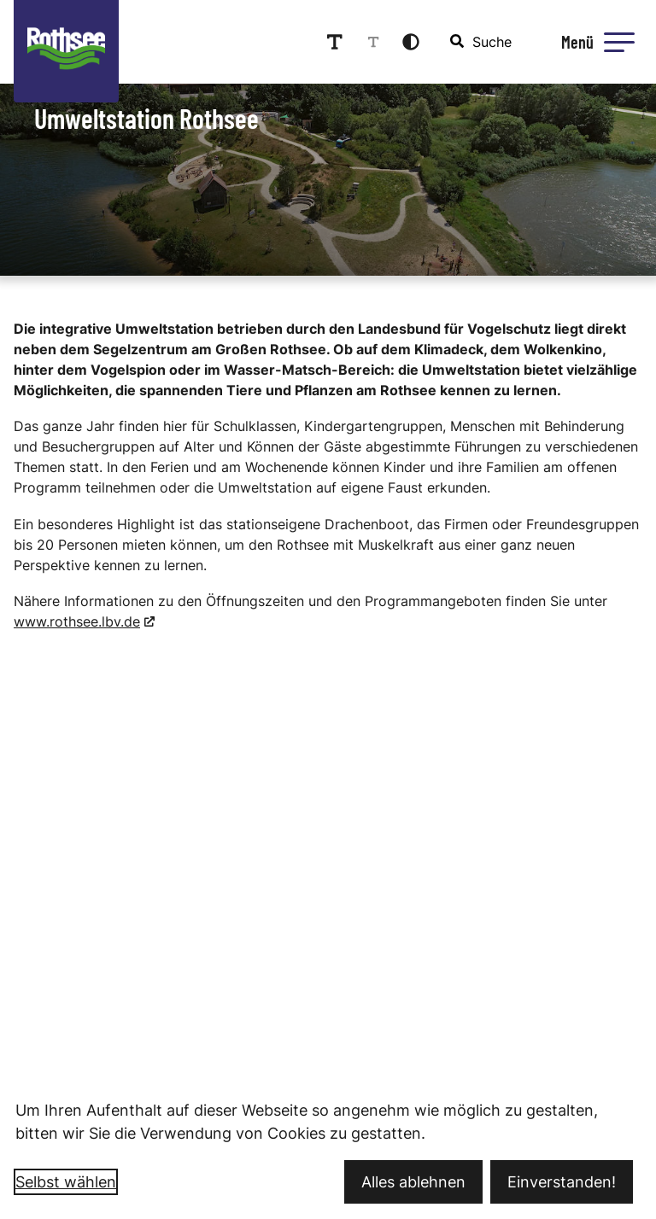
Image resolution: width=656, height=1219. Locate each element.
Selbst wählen (65, 1182)
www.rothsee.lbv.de (77, 621)
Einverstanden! (561, 1182)
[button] (619, 41)
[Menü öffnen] (595, 42)
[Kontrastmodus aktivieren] (411, 42)
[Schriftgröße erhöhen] (335, 42)
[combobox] (481, 41)
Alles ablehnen (413, 1182)
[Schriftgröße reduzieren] (373, 42)
